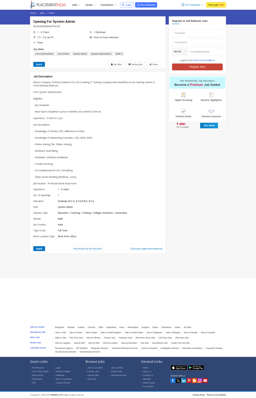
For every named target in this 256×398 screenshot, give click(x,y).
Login (127, 4)
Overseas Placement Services (125, 348)
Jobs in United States (134, 333)
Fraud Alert (148, 386)
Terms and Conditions (204, 60)
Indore (177, 327)
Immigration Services (170, 348)
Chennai (91, 327)
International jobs (119, 375)
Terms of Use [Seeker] (216, 395)
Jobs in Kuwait (75, 333)
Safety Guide (149, 383)
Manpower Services (99, 348)
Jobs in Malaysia (173, 333)
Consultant (108, 4)
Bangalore (59, 327)
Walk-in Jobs (60, 338)
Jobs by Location (110, 343)
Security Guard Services (65, 352)
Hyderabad (111, 327)
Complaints (37, 379)
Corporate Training (214, 348)
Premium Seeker (63, 371)
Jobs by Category (62, 343)
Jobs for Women (93, 338)
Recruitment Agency (64, 348)
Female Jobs (93, 375)
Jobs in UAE (60, 333)
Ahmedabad (133, 327)
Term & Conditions (64, 379)
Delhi (101, 327)
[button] (154, 64)
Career (90, 4)
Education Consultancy (192, 348)
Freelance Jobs (125, 338)
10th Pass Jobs (182, 338)
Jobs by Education (129, 343)
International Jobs (160, 343)
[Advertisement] (128, 266)
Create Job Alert (63, 383)
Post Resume (146, 4)
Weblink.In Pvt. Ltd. (59, 395)
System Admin (80, 54)
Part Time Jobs (76, 338)
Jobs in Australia (208, 333)
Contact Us (148, 375)
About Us (147, 371)
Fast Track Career (40, 371)
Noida (155, 327)
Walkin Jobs (116, 371)
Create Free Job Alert (180, 343)
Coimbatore (166, 327)
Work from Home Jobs (145, 338)
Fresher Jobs (109, 338)
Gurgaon (145, 327)
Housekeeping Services (90, 352)
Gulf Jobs (144, 343)
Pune (51, 12)
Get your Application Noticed (146, 248)
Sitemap (147, 379)
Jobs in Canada (190, 333)
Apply (39, 64)
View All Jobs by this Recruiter (87, 248)
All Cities (187, 327)
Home (33, 12)
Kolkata (81, 327)
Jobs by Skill (79, 343)
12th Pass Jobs (165, 338)
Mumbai (71, 327)
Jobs (76, 4)
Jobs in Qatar (91, 333)
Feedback (60, 375)
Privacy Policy (199, 395)
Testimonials (37, 375)
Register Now (197, 66)
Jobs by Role (93, 343)
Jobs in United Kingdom (111, 333)
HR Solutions (82, 348)
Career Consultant (149, 348)
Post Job (216, 4)
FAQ (34, 383)
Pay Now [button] (209, 125)
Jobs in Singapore (154, 333)
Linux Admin (63, 54)
